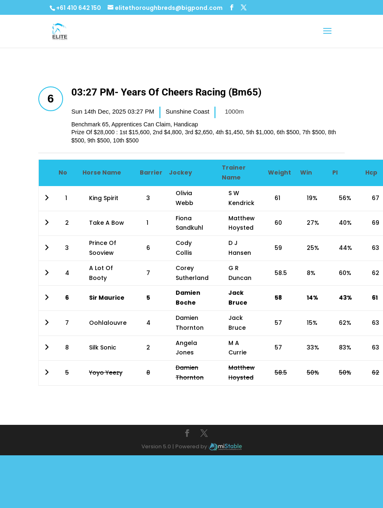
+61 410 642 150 (78, 8)
